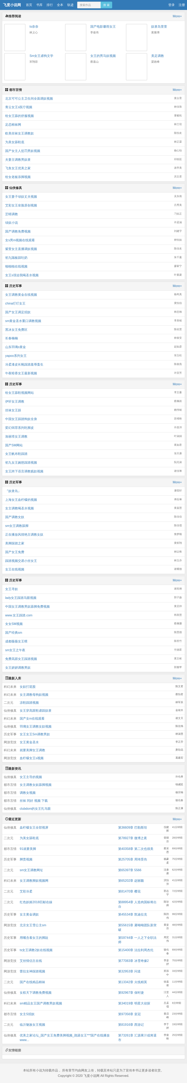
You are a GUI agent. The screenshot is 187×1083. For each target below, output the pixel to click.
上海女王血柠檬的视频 (93, 499)
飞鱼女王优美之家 (93, 168)
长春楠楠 (93, 338)
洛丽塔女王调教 (93, 436)
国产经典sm (93, 632)
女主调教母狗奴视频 (34, 694)
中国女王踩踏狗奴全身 (93, 419)
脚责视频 (26, 859)
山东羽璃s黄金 (93, 347)
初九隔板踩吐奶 (93, 257)
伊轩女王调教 (93, 401)
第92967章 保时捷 (131, 992)
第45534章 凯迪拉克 (132, 914)
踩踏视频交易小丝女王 (93, 560)
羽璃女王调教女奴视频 (36, 726)
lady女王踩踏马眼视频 (93, 597)
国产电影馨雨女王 (103, 26)
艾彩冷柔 (26, 891)
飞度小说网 (12, 5)
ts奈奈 (33, 26)
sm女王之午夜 (93, 650)
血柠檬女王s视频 (32, 758)
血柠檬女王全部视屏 (34, 827)
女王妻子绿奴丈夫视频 (93, 196)
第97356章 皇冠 (129, 1014)
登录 (171, 5)
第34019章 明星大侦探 (134, 1003)
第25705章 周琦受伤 (132, 859)
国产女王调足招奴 (93, 312)
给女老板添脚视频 (93, 177)
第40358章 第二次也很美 (135, 848)
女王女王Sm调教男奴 (35, 734)
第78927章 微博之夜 (132, 838)
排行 (50, 5)
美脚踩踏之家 (93, 543)
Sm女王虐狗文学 (41, 55)
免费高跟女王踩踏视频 (93, 659)
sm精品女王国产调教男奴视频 (41, 1003)
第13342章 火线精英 (132, 982)
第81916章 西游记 (131, 1024)
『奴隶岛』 (93, 491)
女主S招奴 (27, 1014)
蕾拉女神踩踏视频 (32, 971)
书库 (39, 5)
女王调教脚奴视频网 (34, 880)
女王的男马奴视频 (103, 55)
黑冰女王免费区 (93, 329)
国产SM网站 (93, 445)
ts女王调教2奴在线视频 (36, 950)
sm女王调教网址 (31, 870)
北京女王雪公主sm (33, 925)
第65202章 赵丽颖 (131, 880)
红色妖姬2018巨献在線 (36, 902)
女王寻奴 (93, 589)
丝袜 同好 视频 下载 (34, 800)
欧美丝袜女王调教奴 (93, 133)
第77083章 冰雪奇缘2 (133, 960)
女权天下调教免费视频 (36, 992)
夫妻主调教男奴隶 (93, 159)
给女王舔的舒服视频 (93, 116)
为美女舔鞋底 (93, 142)
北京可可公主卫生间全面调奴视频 (93, 98)
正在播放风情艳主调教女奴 (93, 534)
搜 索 (106, 5)
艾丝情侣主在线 (31, 960)
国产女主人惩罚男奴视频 (93, 151)
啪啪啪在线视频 (93, 266)
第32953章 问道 (129, 971)
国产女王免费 (93, 552)
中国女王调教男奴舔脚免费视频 (93, 606)
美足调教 (157, 55)
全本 (60, 5)
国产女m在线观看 (32, 718)
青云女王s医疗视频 (93, 107)
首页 (29, 5)
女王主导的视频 (31, 777)
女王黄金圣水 (29, 742)
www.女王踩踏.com (93, 615)
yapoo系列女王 (93, 355)
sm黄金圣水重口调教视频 (93, 321)
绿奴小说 (93, 222)
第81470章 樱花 (129, 891)
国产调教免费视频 (93, 231)
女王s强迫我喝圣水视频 (93, 275)
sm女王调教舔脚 (93, 525)
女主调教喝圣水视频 (93, 508)
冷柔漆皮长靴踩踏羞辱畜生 (93, 364)
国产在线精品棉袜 (32, 982)
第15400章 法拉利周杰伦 (135, 950)
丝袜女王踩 (93, 410)
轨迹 (70, 5)
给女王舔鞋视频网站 (93, 392)
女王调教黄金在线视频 (93, 294)
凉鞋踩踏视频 (29, 702)
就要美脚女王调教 (32, 750)
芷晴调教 (93, 214)
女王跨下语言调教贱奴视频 (93, 471)
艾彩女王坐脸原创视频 (93, 205)
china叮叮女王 (93, 303)
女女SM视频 (93, 624)
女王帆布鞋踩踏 (93, 453)
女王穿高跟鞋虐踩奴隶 (36, 710)
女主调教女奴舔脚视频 (36, 784)
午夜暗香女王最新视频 (93, 373)
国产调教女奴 (93, 517)
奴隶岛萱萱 (159, 26)
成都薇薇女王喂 (93, 641)
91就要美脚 (28, 848)
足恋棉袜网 (93, 124)
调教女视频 (28, 792)
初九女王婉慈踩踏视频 (93, 462)
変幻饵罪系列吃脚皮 (93, 427)
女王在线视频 (93, 569)
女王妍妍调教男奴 (93, 667)
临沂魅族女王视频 (32, 1024)
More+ (177, 16)
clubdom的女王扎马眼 (35, 808)
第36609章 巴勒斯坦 (132, 827)
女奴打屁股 (28, 686)
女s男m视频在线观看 (93, 240)
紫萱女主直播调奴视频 (93, 249)
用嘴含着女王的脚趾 (34, 937)
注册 (182, 5)
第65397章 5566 (129, 870)
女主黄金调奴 (29, 914)
